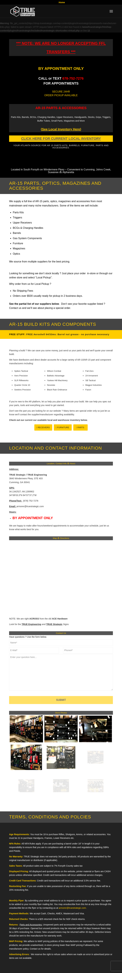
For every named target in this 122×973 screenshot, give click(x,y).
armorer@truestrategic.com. (73, 908)
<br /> (57, 578)
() (61, 129)
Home (62, 2)
